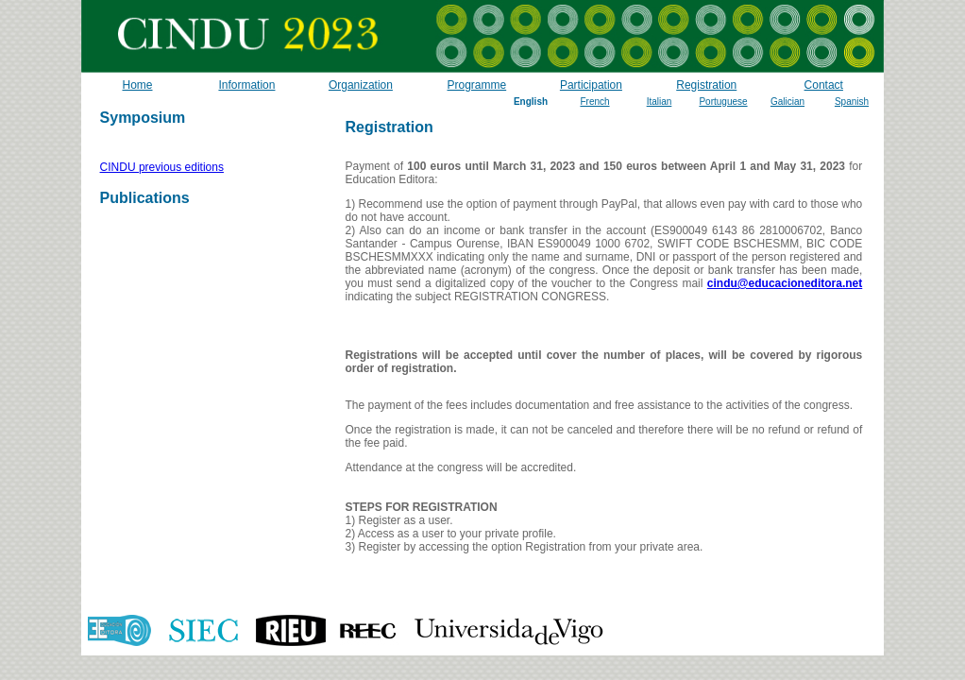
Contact (823, 85)
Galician (787, 101)
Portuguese (723, 101)
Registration (706, 85)
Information (246, 85)
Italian (659, 101)
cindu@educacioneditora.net (784, 283)
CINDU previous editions (162, 167)
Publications (145, 198)
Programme (477, 85)
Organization (361, 85)
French (594, 101)
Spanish (852, 101)
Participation (591, 85)
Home (137, 85)
